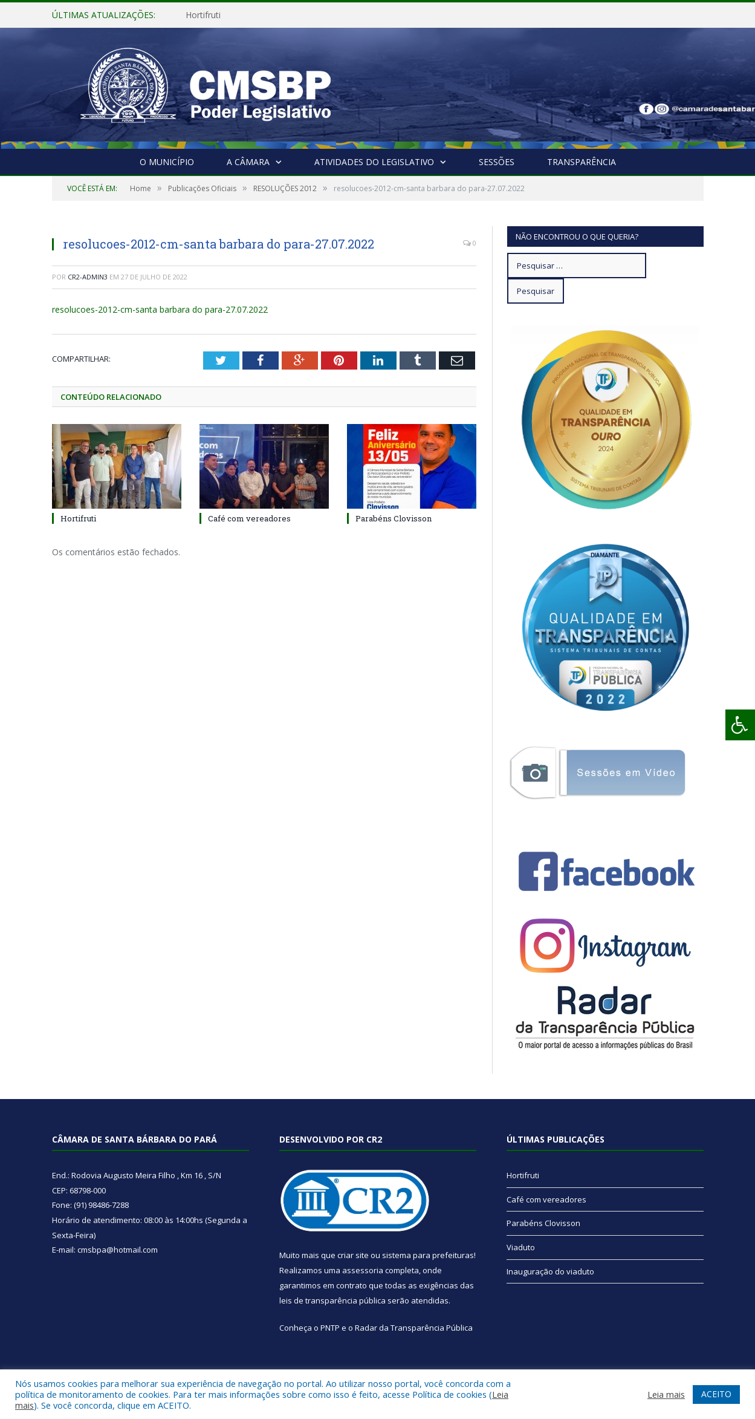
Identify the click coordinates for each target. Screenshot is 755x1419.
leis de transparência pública (332, 1300)
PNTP (330, 1327)
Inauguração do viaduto (550, 1271)
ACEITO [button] (716, 1394)
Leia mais (666, 1394)
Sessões (496, 162)
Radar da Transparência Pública (414, 1327)
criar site (353, 1255)
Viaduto (521, 1247)
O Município (167, 162)
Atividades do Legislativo (374, 162)
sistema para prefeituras (428, 1255)
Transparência (581, 162)
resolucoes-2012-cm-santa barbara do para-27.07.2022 (160, 309)
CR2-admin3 (88, 276)
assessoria (362, 1270)
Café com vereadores (249, 518)
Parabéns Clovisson (393, 518)
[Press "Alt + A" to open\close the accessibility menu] (740, 725)
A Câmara (248, 162)
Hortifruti (203, 15)
